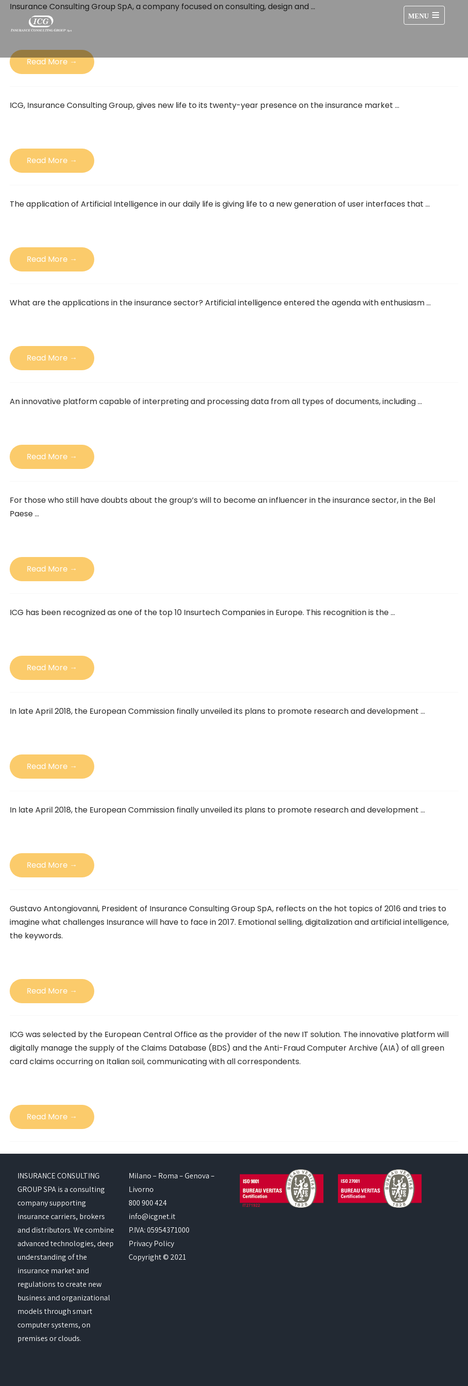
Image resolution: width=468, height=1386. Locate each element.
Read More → (52, 61)
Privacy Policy (151, 1243)
